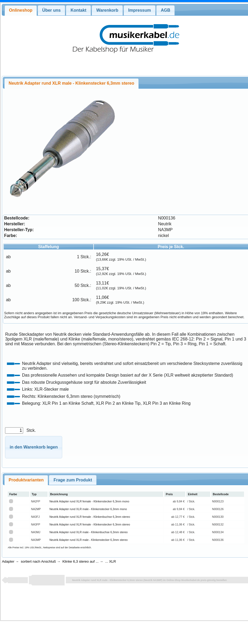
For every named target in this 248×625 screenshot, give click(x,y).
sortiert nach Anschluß (38, 561)
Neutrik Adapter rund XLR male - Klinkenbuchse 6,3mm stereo (88, 532)
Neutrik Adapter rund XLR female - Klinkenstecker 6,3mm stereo (89, 524)
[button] (33, 447)
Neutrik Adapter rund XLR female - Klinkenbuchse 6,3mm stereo (89, 516)
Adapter (8, 561)
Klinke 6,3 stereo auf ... (80, 561)
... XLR (110, 561)
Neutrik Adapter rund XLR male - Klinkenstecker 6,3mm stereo (88, 539)
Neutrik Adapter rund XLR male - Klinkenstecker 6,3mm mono (88, 509)
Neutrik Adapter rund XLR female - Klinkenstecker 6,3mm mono (89, 501)
